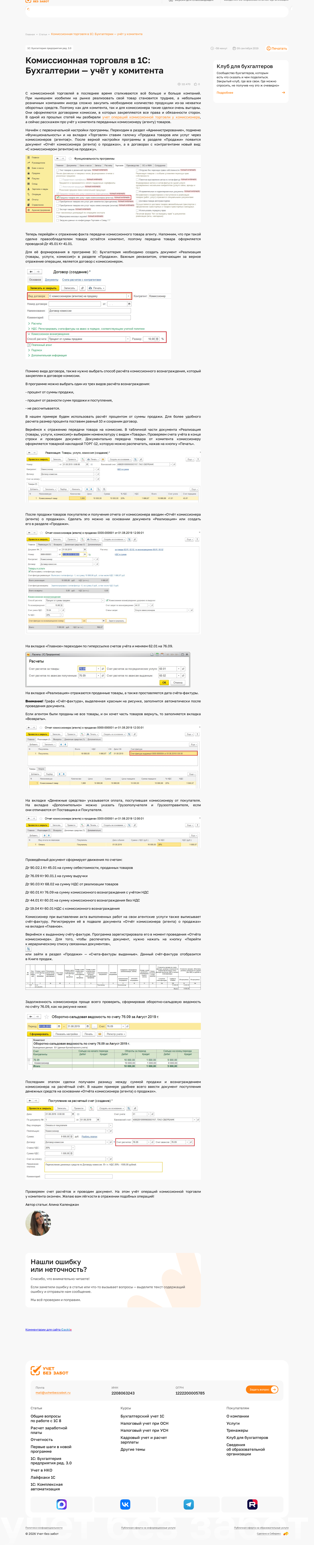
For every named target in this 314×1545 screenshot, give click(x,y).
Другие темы (133, 1444)
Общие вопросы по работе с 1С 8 (46, 1413)
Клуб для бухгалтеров (247, 1432)
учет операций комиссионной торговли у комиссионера (151, 119)
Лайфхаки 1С (43, 1472)
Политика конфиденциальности (48, 1527)
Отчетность (42, 1434)
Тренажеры (237, 1425)
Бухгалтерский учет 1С (142, 1411)
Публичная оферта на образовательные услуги (254, 1527)
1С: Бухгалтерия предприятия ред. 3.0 (56, 49)
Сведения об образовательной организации (245, 1444)
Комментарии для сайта (48, 1331)
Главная (31, 34)
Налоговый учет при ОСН (145, 1418)
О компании (237, 1411)
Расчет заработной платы (49, 1424)
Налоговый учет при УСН (144, 1425)
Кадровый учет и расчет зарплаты (144, 1434)
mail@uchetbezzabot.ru (58, 1387)
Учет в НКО (41, 1465)
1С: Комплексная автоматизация (47, 1481)
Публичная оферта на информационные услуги (146, 1527)
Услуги (233, 1418)
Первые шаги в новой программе (51, 1443)
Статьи (46, 34)
